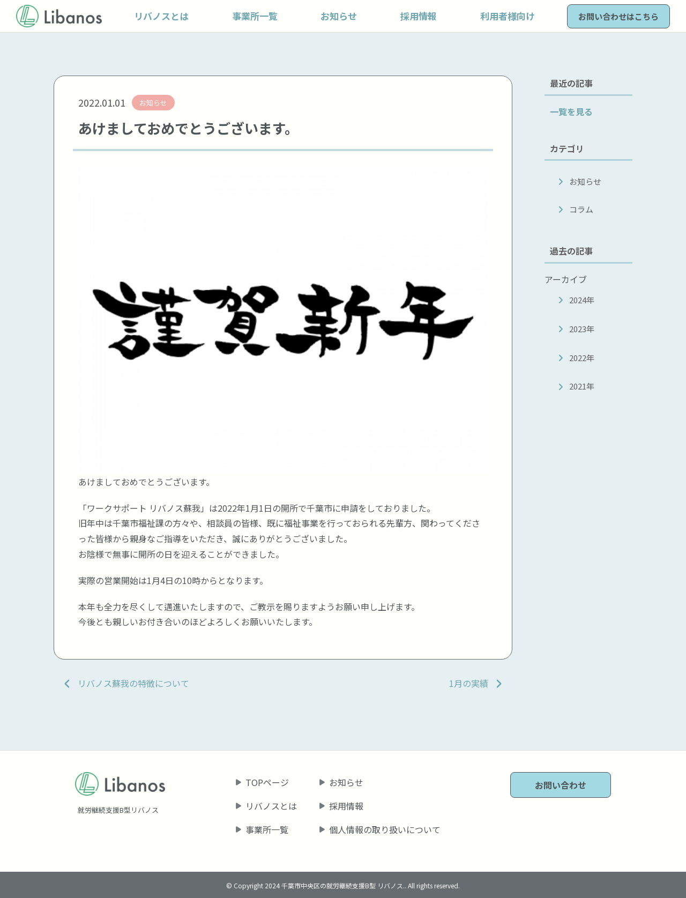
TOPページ (267, 782)
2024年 (581, 299)
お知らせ (585, 181)
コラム (581, 209)
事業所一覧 (266, 829)
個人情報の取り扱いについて (385, 829)
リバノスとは (271, 805)
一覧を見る (571, 111)
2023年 (581, 328)
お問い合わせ (560, 785)
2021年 (581, 386)
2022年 (581, 357)
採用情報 (346, 805)
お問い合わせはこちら (618, 16)
